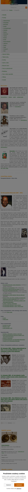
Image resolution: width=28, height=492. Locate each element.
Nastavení (8, 485)
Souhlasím (19, 485)
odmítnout (19, 488)
